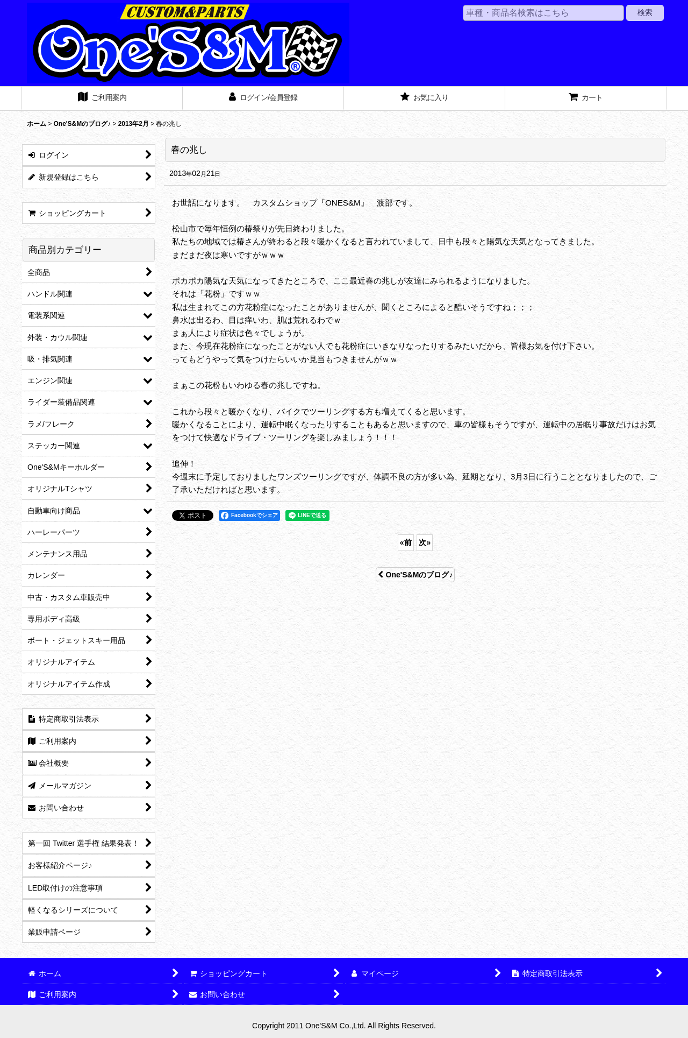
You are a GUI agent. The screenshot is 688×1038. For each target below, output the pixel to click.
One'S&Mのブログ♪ (415, 574)
